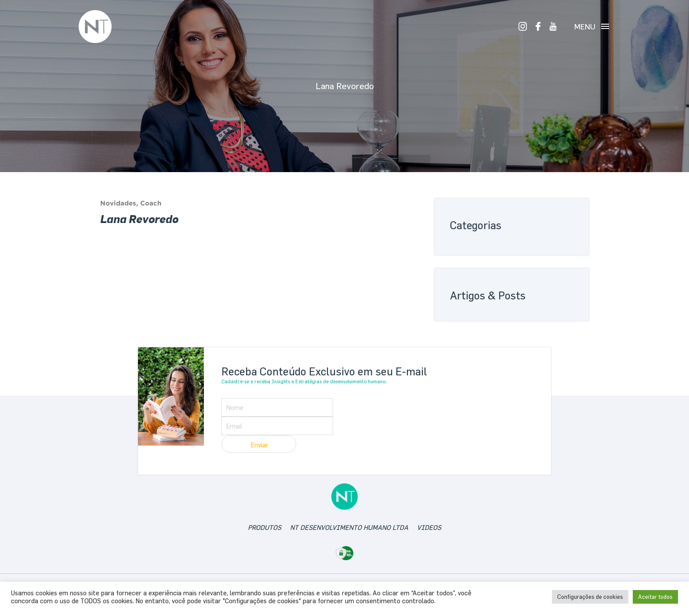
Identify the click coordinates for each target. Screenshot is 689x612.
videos (429, 527)
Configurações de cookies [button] (590, 596)
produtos (264, 527)
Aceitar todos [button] (655, 596)
